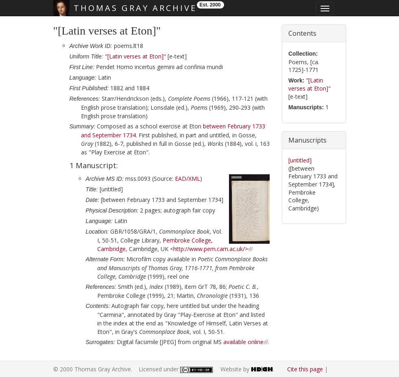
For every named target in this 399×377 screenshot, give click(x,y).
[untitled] (300, 160)
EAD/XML (187, 178)
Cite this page (305, 369)
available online (243, 342)
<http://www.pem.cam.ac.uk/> (209, 249)
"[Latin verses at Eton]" (135, 56)
